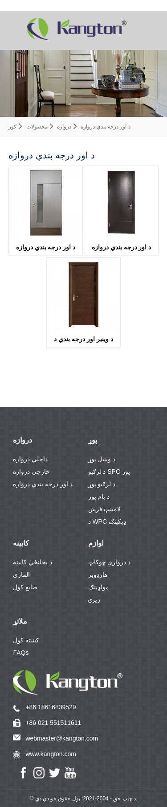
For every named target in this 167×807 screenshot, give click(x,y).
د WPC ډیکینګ (107, 521)
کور (12, 127)
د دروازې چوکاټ (109, 562)
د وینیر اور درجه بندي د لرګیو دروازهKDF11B (83, 341)
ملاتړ (20, 621)
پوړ (92, 440)
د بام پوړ (99, 496)
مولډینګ (98, 587)
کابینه (21, 543)
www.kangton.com (50, 753)
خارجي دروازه (31, 471)
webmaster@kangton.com (61, 738)
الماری (21, 574)
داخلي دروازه (30, 459)
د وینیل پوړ (102, 459)
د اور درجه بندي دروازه (105, 127)
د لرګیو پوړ (102, 484)
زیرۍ (94, 599)
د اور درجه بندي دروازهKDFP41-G (46, 249)
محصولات (37, 127)
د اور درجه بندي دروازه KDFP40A (121, 249)
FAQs (21, 652)
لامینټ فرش (104, 509)
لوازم (96, 543)
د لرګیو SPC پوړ (109, 471)
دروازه (64, 127)
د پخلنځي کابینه (32, 562)
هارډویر (97, 574)
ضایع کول (25, 587)
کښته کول (26, 640)
